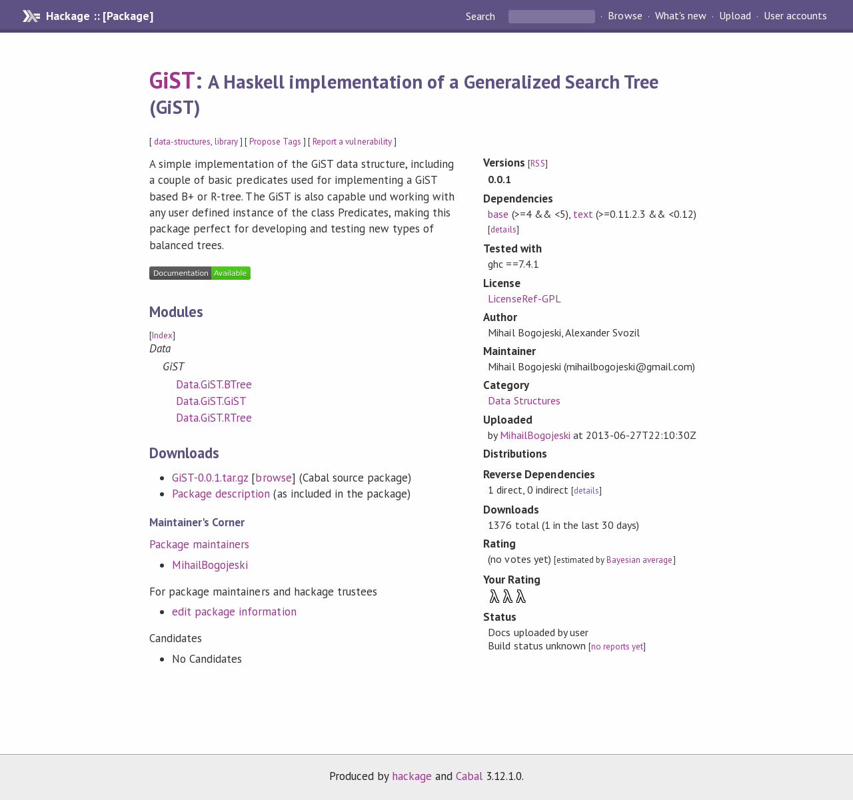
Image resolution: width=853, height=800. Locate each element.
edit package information (234, 611)
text (583, 213)
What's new (680, 16)
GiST (172, 80)
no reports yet (617, 646)
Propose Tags (275, 141)
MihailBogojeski (210, 565)
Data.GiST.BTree (214, 384)
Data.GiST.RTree (214, 417)
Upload (735, 16)
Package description (221, 493)
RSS (537, 163)
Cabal (469, 776)
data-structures (182, 141)
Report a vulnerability (352, 141)
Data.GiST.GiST (211, 401)
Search (482, 16)
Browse (625, 16)
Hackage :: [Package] (99, 16)
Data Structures (524, 400)
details (503, 229)
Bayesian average (639, 560)
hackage (412, 776)
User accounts (795, 16)
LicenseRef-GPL (524, 298)
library (226, 141)
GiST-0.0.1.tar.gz (210, 477)
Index (162, 335)
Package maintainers (199, 544)
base (498, 213)
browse (273, 477)
